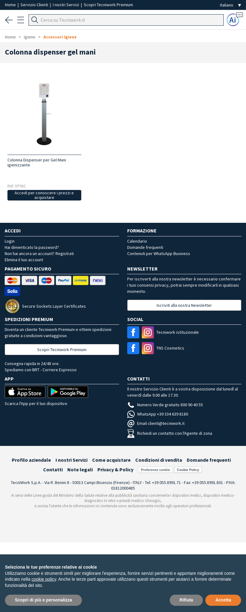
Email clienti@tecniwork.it (156, 423)
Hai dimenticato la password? (32, 247)
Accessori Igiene (60, 37)
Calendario (137, 241)
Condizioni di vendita (158, 460)
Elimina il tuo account (24, 259)
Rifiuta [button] (186, 599)
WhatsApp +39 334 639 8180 (157, 414)
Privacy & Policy (115, 469)
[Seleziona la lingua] (230, 5)
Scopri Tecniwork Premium (108, 4)
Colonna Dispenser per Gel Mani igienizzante (36, 162)
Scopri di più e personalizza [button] (43, 599)
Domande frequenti (145, 247)
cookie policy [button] (44, 579)
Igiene (29, 37)
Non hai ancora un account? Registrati (39, 253)
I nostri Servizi (66, 4)
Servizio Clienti (34, 4)
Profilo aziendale (31, 460)
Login (10, 241)
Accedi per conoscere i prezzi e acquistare (44, 195)
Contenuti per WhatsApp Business (158, 253)
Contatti (53, 469)
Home (11, 4)
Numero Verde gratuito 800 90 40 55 (165, 404)
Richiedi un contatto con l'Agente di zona (169, 433)
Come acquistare (111, 460)
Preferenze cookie (155, 470)
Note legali (80, 469)
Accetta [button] (223, 599)
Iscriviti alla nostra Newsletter (184, 305)
